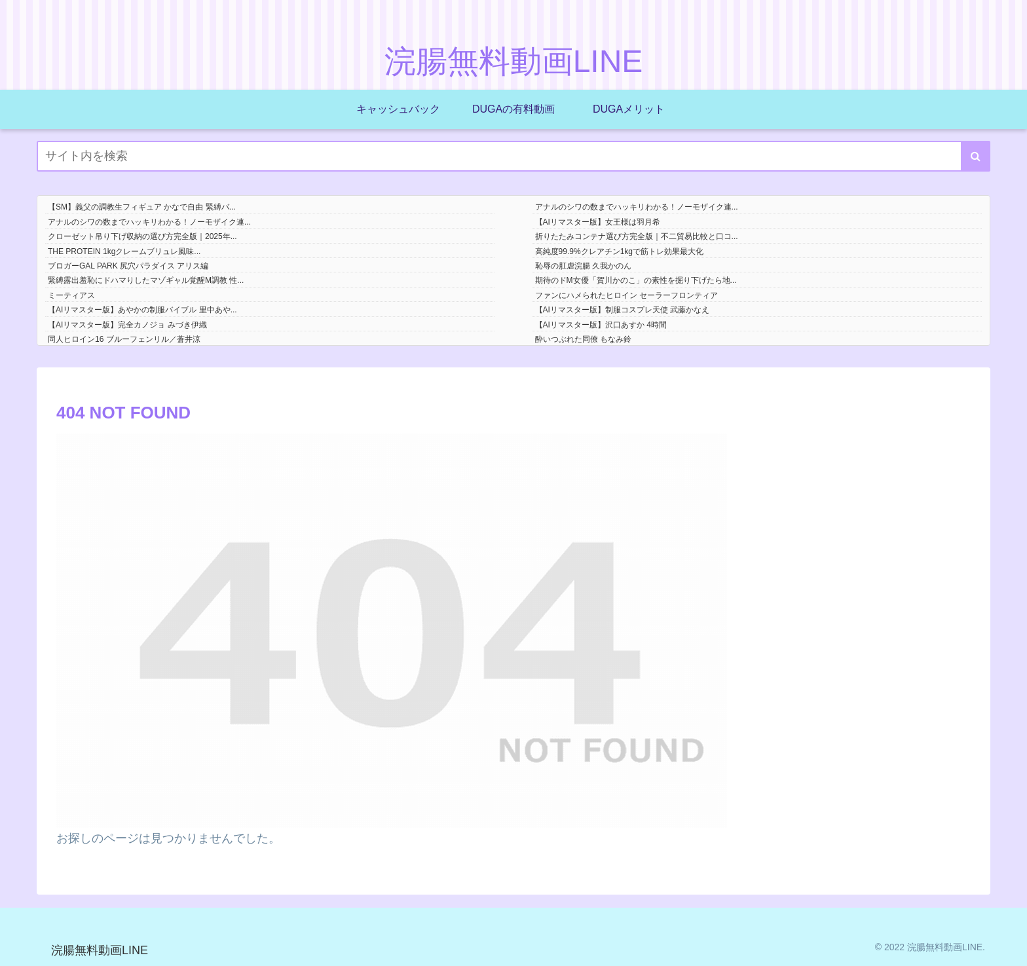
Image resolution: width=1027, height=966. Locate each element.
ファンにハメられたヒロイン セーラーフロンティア (626, 295)
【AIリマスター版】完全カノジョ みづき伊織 (127, 324)
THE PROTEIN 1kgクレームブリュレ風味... (124, 251)
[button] (975, 156)
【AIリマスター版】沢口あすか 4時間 (601, 324)
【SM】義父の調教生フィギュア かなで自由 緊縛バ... (142, 207)
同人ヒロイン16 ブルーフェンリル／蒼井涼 (124, 339)
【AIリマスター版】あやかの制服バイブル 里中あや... (142, 309)
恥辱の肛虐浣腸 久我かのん (583, 265)
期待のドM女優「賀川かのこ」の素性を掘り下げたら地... (636, 280)
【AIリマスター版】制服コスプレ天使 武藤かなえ (622, 309)
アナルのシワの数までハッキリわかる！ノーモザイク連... (636, 207)
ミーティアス (71, 295)
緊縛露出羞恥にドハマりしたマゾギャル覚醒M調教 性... (146, 280)
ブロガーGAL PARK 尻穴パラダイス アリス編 (128, 265)
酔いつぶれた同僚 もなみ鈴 (583, 339)
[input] (513, 156)
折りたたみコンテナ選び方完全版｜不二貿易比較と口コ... (636, 236)
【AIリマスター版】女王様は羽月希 (597, 222)
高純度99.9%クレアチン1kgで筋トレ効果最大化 (619, 251)
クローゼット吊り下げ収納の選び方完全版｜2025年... (142, 236)
